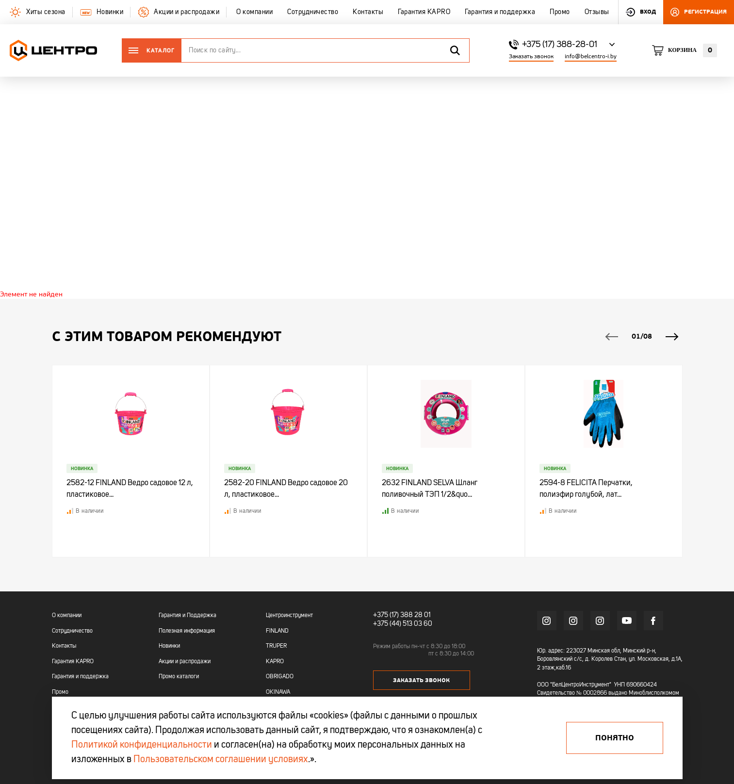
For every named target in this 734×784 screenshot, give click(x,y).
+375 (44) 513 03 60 (402, 624)
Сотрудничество (72, 631)
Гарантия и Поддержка (187, 616)
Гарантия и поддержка (80, 677)
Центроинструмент (289, 616)
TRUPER (276, 646)
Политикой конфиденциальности (141, 745)
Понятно (614, 738)
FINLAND (277, 631)
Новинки (169, 646)
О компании (67, 616)
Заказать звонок (531, 56)
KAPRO (275, 662)
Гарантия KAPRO (73, 662)
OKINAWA (278, 692)
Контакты (64, 646)
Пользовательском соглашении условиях (220, 760)
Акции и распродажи (185, 662)
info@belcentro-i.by (591, 56)
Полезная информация (187, 631)
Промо (60, 692)
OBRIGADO (280, 677)
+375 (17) (386, 615)
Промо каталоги (179, 677)
